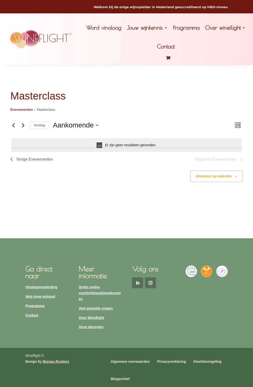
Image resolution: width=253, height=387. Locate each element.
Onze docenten (91, 327)
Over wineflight (223, 27)
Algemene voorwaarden (130, 361)
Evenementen (21, 110)
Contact (166, 46)
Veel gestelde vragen (96, 308)
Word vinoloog (103, 27)
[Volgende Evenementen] (23, 125)
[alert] (126, 145)
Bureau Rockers (56, 361)
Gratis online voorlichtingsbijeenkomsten (100, 293)
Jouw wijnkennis (145, 27)
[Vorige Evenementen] (13, 125)
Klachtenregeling (207, 361)
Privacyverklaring (171, 361)
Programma (186, 27)
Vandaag (39, 125)
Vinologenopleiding (41, 287)
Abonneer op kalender (213, 176)
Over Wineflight (91, 318)
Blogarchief (120, 379)
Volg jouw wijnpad (40, 296)
